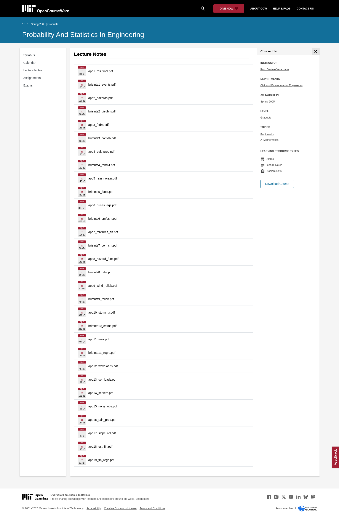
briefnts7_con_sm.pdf (102, 245)
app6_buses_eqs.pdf (102, 205)
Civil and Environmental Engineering (281, 85)
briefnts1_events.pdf (102, 84)
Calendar (29, 62)
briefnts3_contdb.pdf (102, 138)
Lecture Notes (32, 70)
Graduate (265, 117)
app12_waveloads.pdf (103, 366)
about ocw (258, 8)
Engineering (267, 134)
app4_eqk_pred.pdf (101, 151)
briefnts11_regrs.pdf (101, 352)
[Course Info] (316, 51)
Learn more (142, 498)
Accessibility (93, 508)
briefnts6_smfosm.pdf (102, 218)
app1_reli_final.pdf (100, 71)
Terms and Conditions (152, 508)
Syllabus (29, 55)
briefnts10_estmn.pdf (102, 326)
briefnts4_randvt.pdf (101, 165)
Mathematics (270, 139)
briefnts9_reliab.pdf (101, 299)
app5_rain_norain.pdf (102, 178)
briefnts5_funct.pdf (100, 192)
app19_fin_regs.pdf (101, 460)
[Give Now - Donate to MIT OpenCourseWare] (228, 8)
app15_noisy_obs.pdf (102, 406)
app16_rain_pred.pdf (102, 419)
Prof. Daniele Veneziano (274, 69)
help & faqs (282, 8)
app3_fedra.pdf (98, 125)
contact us (305, 8)
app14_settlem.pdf (100, 393)
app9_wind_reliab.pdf (102, 285)
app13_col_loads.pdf (102, 379)
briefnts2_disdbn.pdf (102, 111)
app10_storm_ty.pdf (101, 312)
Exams (28, 85)
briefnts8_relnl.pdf (100, 272)
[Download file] (82, 71)
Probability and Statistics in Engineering (83, 34)
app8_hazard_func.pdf (103, 259)
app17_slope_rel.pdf (102, 433)
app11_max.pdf (98, 339)
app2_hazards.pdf (100, 98)
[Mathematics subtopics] (262, 140)
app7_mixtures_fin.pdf (103, 232)
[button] (277, 184)
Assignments (32, 78)
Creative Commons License (120, 508)
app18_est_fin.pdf (100, 446)
